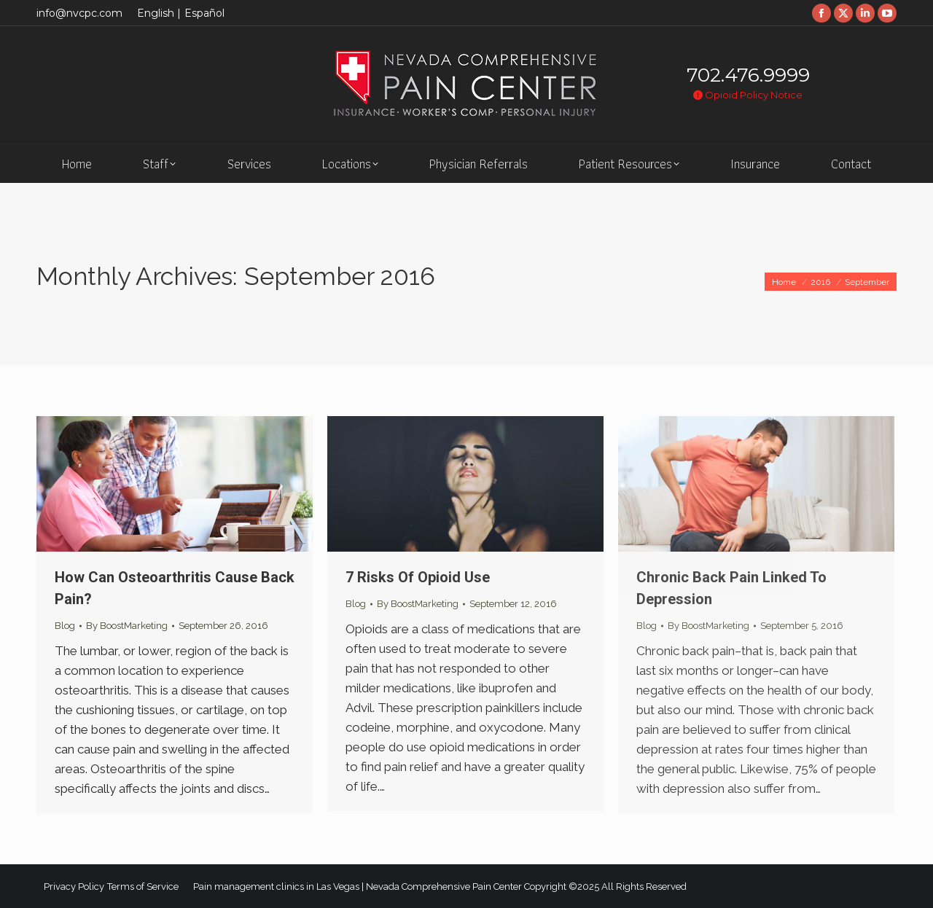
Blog (65, 625)
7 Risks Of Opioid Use (418, 577)
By (127, 625)
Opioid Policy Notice (748, 95)
